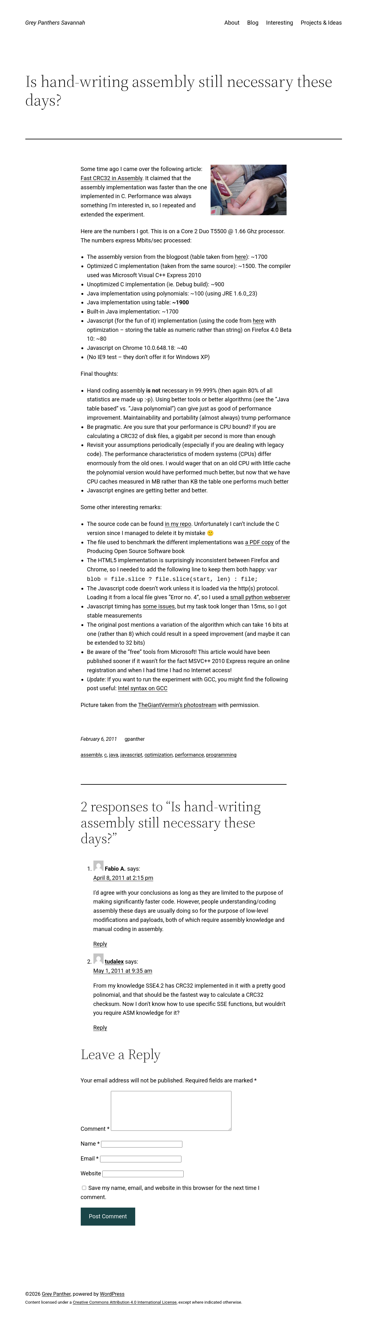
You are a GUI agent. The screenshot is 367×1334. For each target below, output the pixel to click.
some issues (159, 606)
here (240, 256)
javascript (131, 755)
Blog (252, 22)
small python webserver (260, 597)
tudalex (114, 961)
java (113, 755)
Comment (95, 1136)
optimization (158, 755)
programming (221, 755)
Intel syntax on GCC (143, 688)
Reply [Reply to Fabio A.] (100, 944)
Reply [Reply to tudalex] (100, 1027)
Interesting (279, 22)
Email (90, 1166)
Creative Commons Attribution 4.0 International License (125, 1309)
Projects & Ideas (321, 22)
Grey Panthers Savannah (55, 22)
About (231, 22)
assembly (91, 755)
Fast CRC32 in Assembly (111, 178)
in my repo (178, 524)
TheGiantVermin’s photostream (177, 705)
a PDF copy (259, 542)
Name (90, 1151)
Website (91, 1181)
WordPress (112, 1302)
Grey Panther (56, 1302)
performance (189, 755)
